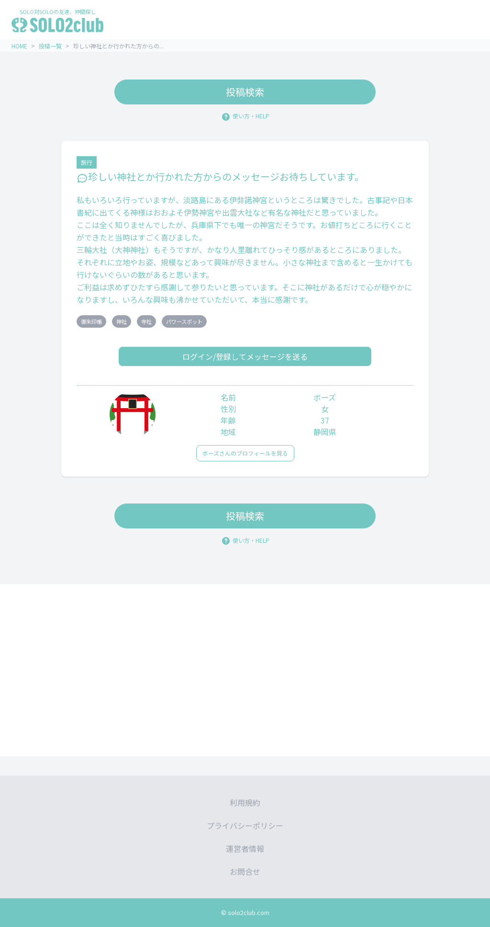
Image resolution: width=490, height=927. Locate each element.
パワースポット (184, 321)
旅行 (86, 162)
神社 (121, 321)
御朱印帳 (91, 321)
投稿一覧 (50, 46)
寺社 (146, 321)
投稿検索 (245, 92)
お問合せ (245, 871)
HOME (19, 46)
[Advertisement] (245, 670)
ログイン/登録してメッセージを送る (245, 356)
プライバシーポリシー (245, 825)
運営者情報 (245, 848)
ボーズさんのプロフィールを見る (245, 453)
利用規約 (245, 802)
